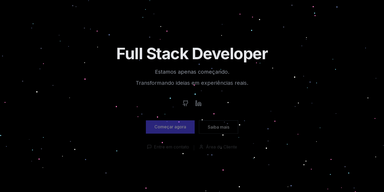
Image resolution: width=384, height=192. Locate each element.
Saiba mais (218, 128)
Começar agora (170, 128)
